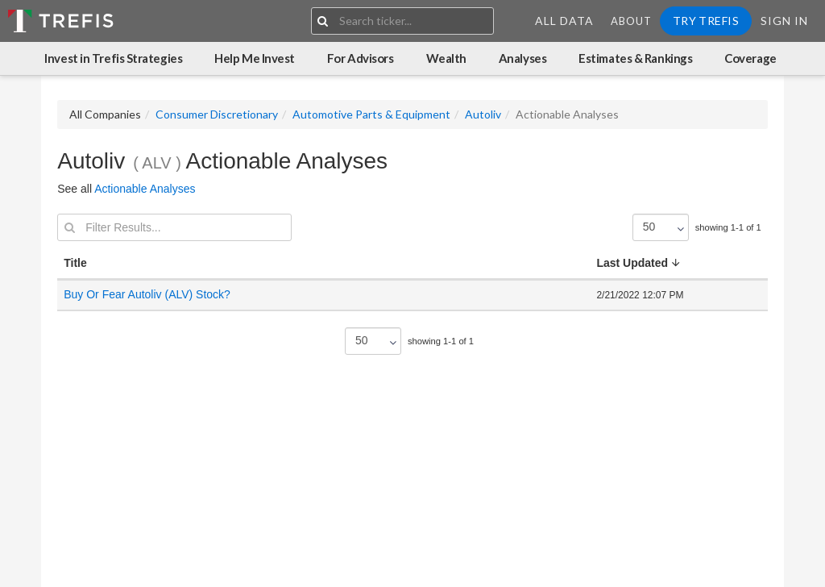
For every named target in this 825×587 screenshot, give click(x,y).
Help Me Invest (254, 58)
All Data (564, 20)
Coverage (750, 58)
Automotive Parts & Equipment (371, 114)
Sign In (784, 20)
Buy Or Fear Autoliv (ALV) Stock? (147, 294)
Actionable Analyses (144, 188)
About (631, 21)
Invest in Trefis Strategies (113, 58)
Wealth (446, 58)
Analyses (522, 58)
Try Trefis (706, 20)
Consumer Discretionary (216, 114)
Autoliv (483, 114)
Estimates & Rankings (635, 58)
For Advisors (360, 58)
